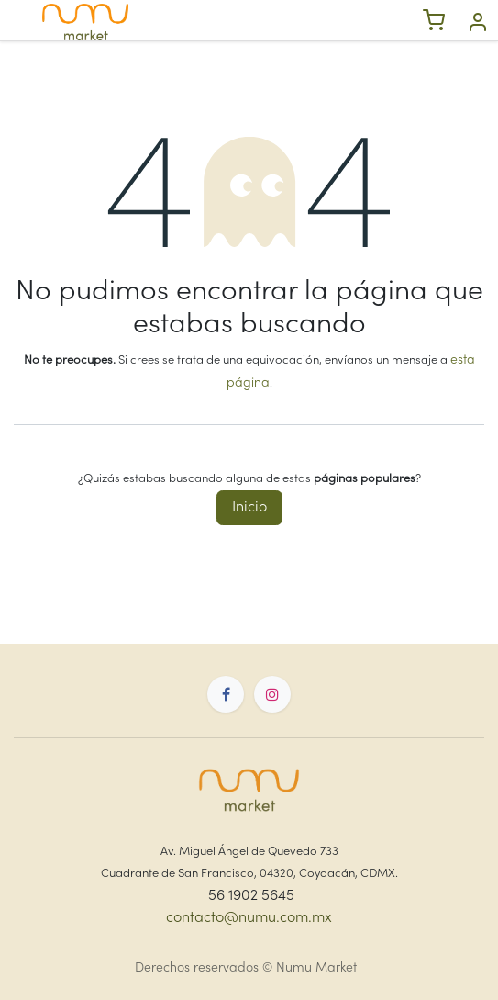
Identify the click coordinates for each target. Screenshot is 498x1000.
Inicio (249, 507)
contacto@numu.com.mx (249, 918)
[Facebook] (225, 694)
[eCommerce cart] (434, 22)
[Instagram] (272, 694)
